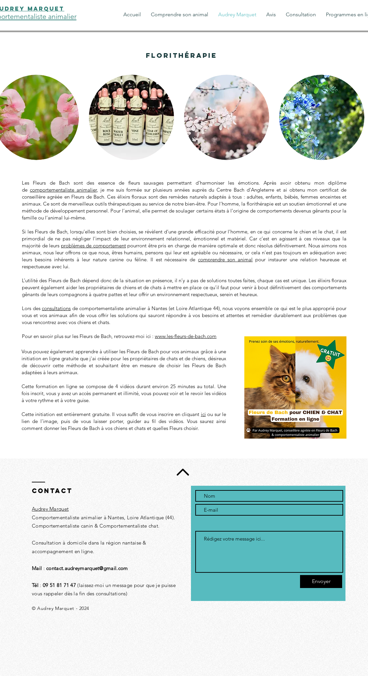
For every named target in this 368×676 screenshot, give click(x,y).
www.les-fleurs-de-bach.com (185, 336)
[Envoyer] (321, 581)
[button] (131, 117)
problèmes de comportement (93, 245)
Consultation (46, 543)
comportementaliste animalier (63, 190)
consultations (56, 308)
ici (203, 414)
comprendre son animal (225, 259)
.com (122, 568)
